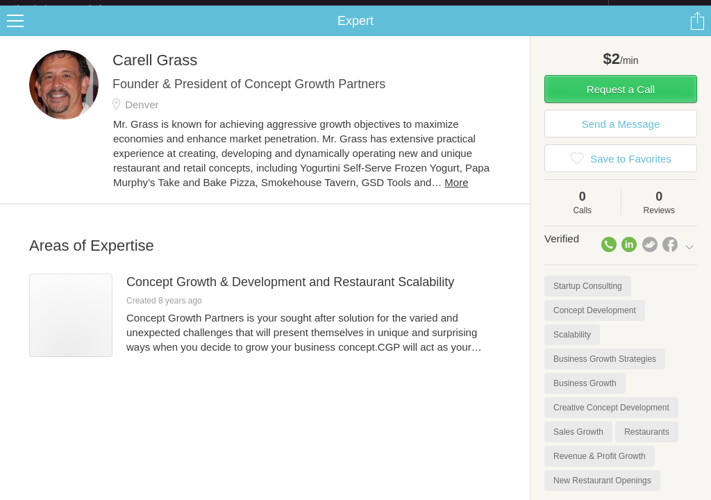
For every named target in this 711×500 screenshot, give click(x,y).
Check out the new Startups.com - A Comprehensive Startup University (458, 9)
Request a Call (621, 100)
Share (697, 32)
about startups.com (657, 9)
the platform (72, 7)
